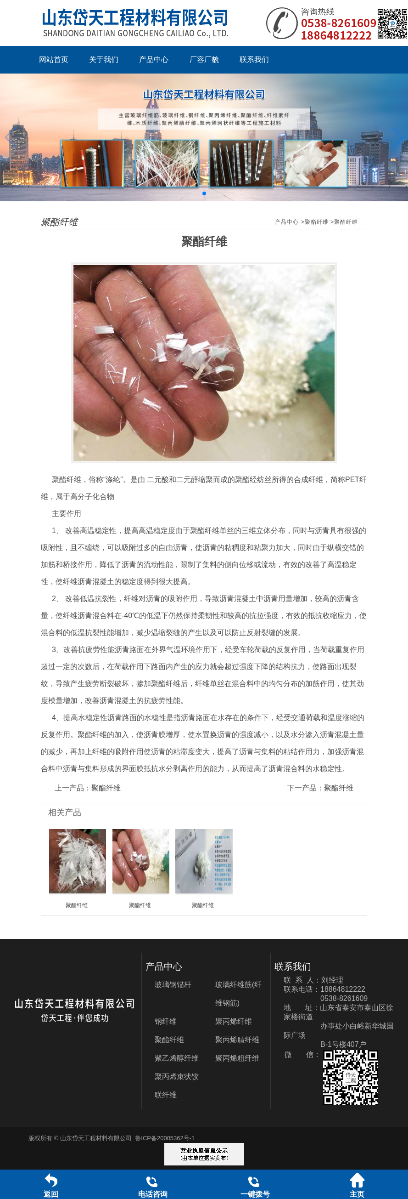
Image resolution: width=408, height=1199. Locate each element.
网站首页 (53, 59)
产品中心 (153, 59)
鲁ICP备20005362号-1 (165, 1138)
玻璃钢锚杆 (173, 985)
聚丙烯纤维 (233, 1021)
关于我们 (103, 59)
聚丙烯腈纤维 (237, 1040)
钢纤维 (166, 1021)
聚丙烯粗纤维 (237, 1058)
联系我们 (254, 59)
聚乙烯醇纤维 (177, 1058)
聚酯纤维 (317, 222)
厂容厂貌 (204, 59)
